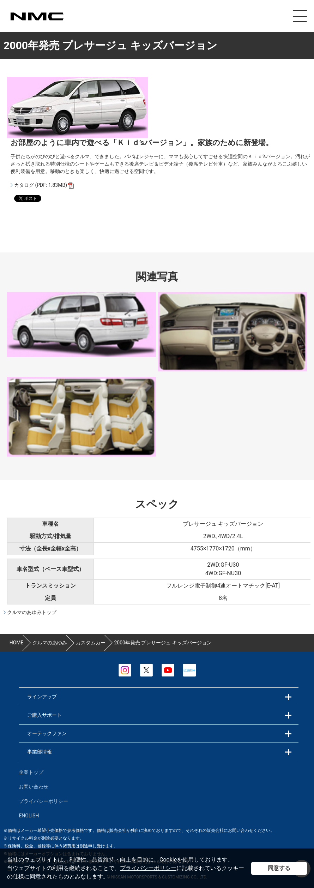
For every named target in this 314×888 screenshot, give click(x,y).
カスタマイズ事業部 (36, 16)
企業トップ (31, 772)
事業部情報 (39, 752)
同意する (279, 868)
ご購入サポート (44, 715)
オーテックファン (47, 733)
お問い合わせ (33, 786)
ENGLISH (29, 815)
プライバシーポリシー (148, 868)
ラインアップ (42, 696)
